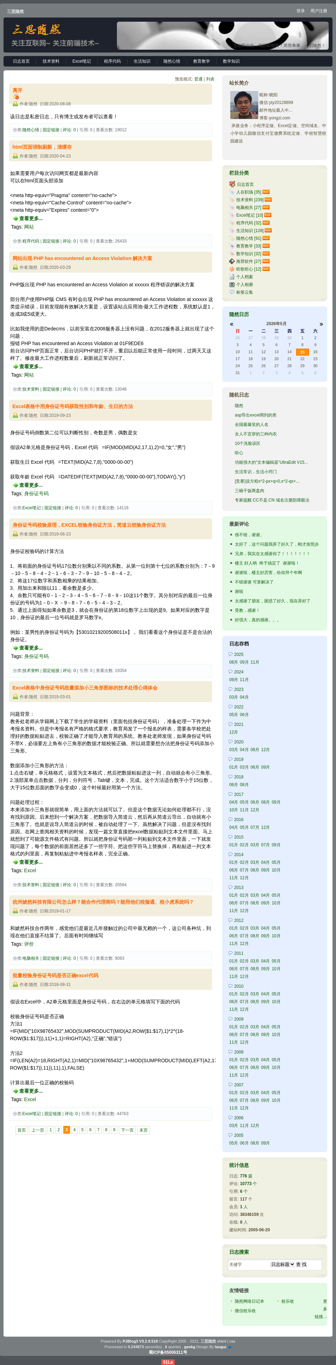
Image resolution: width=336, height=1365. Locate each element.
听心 (239, 452)
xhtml (221, 1341)
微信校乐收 (245, 1310)
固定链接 (51, 129)
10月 (233, 809)
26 (238, 338)
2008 (239, 1052)
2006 (239, 1117)
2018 (239, 777)
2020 (239, 742)
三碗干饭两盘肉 (249, 490)
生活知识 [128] (250, 230)
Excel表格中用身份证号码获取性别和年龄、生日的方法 (73, 406)
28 (263, 338)
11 (250, 352)
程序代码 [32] (248, 222)
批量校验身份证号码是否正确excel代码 (55, 975)
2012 (239, 920)
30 (289, 338)
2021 (239, 724)
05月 (233, 714)
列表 (210, 79)
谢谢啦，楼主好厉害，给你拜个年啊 (268, 572)
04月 (244, 697)
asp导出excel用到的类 (255, 415)
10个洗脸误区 (247, 443)
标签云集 (244, 292)
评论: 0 (69, 129)
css (232, 1341)
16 (315, 352)
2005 (239, 1135)
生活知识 (142, 61)
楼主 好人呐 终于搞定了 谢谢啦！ (267, 563)
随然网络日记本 (249, 1301)
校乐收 (287, 1301)
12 (263, 352)
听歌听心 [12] (248, 269)
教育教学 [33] (248, 246)
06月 (244, 714)
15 (302, 352)
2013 (239, 887)
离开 (17, 90)
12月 (233, 732)
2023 (239, 689)
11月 (255, 662)
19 (263, 359)
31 (238, 373)
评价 (29, 944)
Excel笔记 (81, 61)
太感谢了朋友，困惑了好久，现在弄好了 (272, 600)
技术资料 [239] (250, 199)
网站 (29, 227)
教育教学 (201, 61)
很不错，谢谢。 (249, 534)
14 (289, 352)
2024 (239, 672)
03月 (233, 697)
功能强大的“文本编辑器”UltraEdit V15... (271, 462)
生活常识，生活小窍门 (256, 471)
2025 (239, 654)
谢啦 (239, 591)
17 (238, 359)
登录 (300, 10)
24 (238, 366)
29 (276, 338)
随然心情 (171, 61)
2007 (239, 1085)
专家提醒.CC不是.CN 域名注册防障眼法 (272, 500)
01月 (233, 767)
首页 (22, 1130)
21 (289, 359)
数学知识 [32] (248, 253)
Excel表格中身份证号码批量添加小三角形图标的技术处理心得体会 (85, 688)
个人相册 (244, 284)
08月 (233, 662)
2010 (239, 986)
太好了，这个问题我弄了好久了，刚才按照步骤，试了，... (277, 545)
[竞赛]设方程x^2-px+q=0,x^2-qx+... (267, 481)
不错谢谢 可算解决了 (254, 582)
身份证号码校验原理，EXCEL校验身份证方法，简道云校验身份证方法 (89, 525)
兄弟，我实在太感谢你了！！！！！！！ (272, 553)
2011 (239, 953)
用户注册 (318, 10)
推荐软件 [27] (248, 261)
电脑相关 (30, 958)
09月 (244, 662)
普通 (198, 79)
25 (250, 366)
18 (250, 359)
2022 (239, 707)
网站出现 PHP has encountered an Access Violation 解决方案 (83, 258)
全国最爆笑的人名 (251, 424)
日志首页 (21, 61)
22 (302, 359)
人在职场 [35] (248, 192)
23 (315, 359)
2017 (239, 794)
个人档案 (244, 276)
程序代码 (112, 61)
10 (238, 352)
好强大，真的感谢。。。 (258, 619)
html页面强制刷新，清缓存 (42, 147)
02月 (244, 844)
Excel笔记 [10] (249, 215)
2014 (239, 854)
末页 (143, 1130)
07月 (255, 827)
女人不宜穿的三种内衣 (256, 434)
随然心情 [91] (248, 238)
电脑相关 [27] (248, 207)
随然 (239, 405)
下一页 (127, 1130)
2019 (239, 759)
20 (276, 359)
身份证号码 (36, 493)
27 (250, 338)
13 (276, 352)
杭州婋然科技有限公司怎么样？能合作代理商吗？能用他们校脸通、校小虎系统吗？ (103, 902)
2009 (239, 1019)
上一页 (37, 1130)
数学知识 (231, 61)
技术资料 (51, 61)
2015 (239, 837)
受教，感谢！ (247, 610)
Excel (30, 870)
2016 (239, 819)
